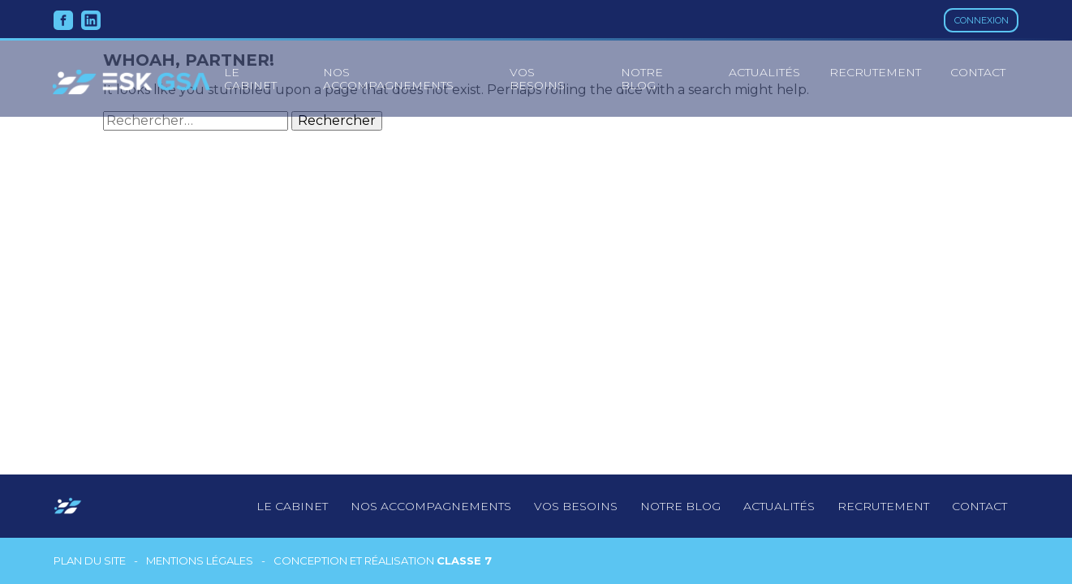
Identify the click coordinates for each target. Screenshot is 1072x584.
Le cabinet (292, 506)
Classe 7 (464, 560)
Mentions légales (199, 561)
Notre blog (642, 78)
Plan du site (90, 561)
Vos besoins (537, 78)
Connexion (981, 20)
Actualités (764, 72)
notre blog (680, 506)
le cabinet (250, 78)
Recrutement (875, 72)
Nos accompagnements (388, 78)
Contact (977, 72)
